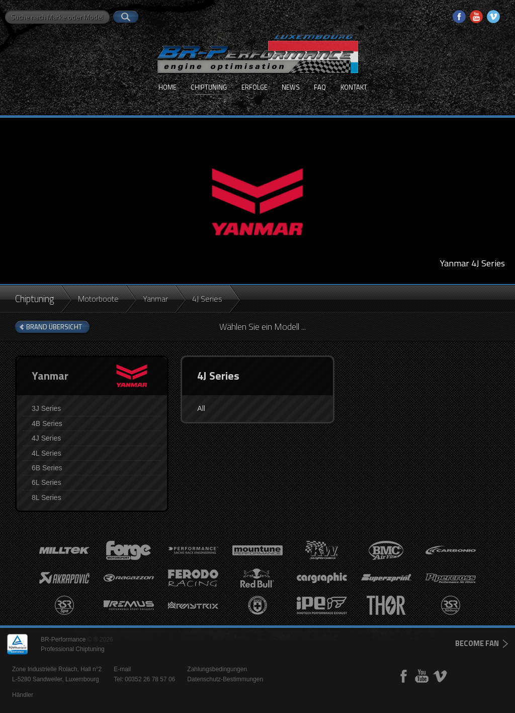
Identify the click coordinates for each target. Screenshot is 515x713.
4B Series (47, 423)
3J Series (46, 408)
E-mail (122, 669)
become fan (477, 643)
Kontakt (353, 87)
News (291, 87)
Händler (22, 694)
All (201, 408)
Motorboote (98, 299)
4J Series (46, 438)
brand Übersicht (54, 327)
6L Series (46, 482)
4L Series (46, 453)
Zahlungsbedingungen (217, 669)
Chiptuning (209, 87)
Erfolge (254, 87)
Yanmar (155, 299)
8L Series (46, 497)
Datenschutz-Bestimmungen (225, 679)
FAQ (320, 87)
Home (167, 87)
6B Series (47, 468)
